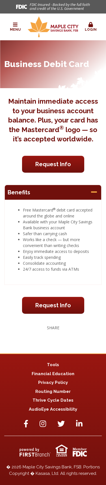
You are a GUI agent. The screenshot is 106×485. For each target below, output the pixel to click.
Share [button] (53, 328)
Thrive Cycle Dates (53, 400)
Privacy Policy (53, 382)
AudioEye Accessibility (53, 409)
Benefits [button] (19, 192)
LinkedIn (79, 423)
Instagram (43, 423)
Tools (53, 364)
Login (91, 27)
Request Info (53, 164)
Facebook (26, 423)
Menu (15, 27)
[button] (15, 27)
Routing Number (53, 391)
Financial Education (53, 373)
